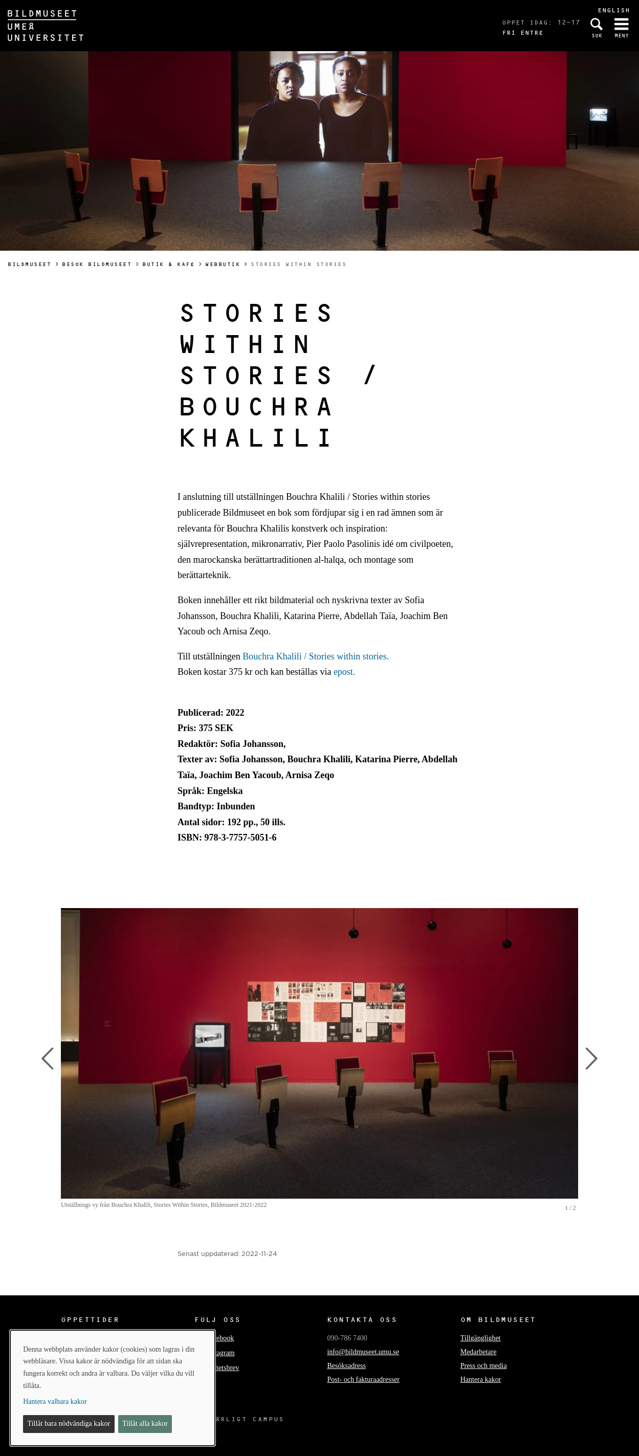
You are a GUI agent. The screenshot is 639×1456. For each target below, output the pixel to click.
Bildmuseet (29, 264)
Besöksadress (346, 1366)
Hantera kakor (480, 1379)
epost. (345, 672)
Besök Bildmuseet (96, 264)
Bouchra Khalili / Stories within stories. (316, 656)
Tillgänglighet (480, 1338)
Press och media (483, 1366)
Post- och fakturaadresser (363, 1379)
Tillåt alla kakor (145, 1423)
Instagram (220, 1353)
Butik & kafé (168, 264)
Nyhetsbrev (222, 1368)
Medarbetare (478, 1352)
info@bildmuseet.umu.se (363, 1352)
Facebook (220, 1338)
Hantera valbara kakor (54, 1401)
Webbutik (222, 264)
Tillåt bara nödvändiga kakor (69, 1423)
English (614, 10)
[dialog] (112, 1388)
